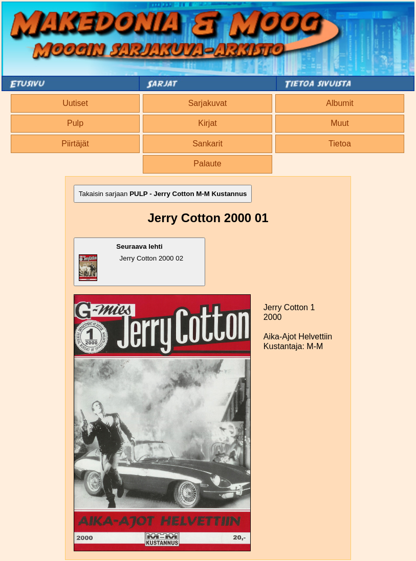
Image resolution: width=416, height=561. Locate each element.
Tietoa (340, 143)
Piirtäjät (75, 143)
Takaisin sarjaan (163, 194)
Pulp (75, 123)
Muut (340, 123)
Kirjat (207, 123)
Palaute (207, 163)
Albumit (339, 103)
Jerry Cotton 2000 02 (131, 262)
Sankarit (207, 143)
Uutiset (75, 103)
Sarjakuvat (207, 103)
